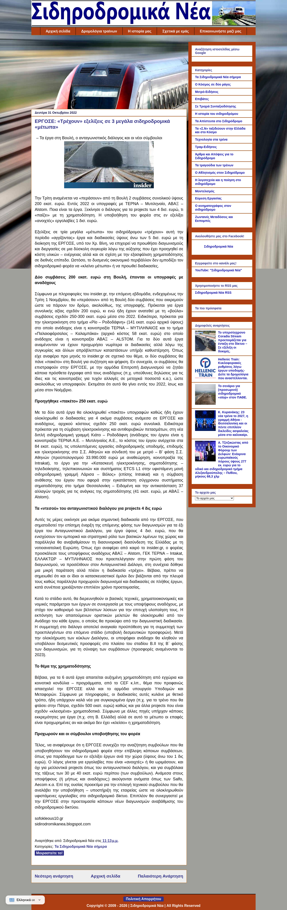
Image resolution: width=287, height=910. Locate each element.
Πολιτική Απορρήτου (143, 899)
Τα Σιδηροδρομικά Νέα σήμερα (80, 846)
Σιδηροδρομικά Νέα (218, 246)
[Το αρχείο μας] (214, 498)
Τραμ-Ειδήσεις (206, 147)
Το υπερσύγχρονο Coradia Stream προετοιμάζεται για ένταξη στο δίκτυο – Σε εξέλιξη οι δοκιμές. (232, 342)
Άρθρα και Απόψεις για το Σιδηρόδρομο (214, 156)
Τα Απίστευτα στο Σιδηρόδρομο (218, 121)
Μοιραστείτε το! (49, 853)
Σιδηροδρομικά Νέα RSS (213, 292)
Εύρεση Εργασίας (208, 198)
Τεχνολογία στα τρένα (211, 139)
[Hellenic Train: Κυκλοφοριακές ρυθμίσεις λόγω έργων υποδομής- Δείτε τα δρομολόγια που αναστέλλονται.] (206, 377)
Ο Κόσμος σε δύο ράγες (213, 84)
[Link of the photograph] (109, 187)
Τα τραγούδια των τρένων (214, 165)
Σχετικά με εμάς (175, 31)
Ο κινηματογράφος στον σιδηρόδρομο (213, 207)
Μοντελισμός (205, 191)
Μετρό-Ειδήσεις (206, 92)
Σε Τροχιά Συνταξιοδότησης (215, 106)
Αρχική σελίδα (58, 31)
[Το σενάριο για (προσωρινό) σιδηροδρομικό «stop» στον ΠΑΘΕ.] (206, 403)
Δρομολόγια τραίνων (99, 31)
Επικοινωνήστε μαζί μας (220, 31)
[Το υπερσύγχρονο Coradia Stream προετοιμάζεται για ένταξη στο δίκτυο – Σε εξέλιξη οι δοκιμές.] (206, 350)
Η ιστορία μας (139, 31)
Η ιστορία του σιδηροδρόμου (216, 114)
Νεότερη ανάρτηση (54, 876)
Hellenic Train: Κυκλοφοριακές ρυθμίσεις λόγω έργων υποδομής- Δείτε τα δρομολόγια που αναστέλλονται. (233, 369)
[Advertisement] (109, 73)
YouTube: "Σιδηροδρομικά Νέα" (218, 270)
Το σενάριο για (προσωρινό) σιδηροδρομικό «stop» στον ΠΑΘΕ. (232, 391)
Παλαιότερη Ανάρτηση (160, 876)
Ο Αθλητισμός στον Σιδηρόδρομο (220, 172)
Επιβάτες (202, 99)
